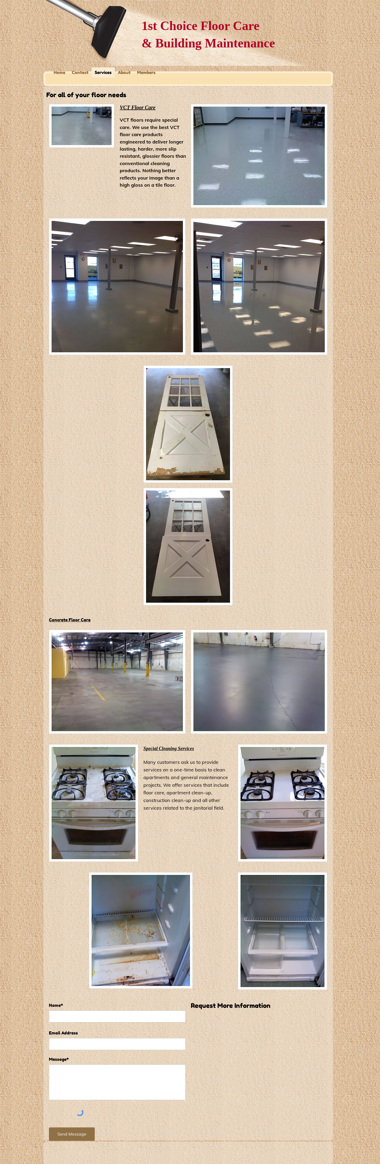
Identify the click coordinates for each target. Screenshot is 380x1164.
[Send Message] (72, 1134)
